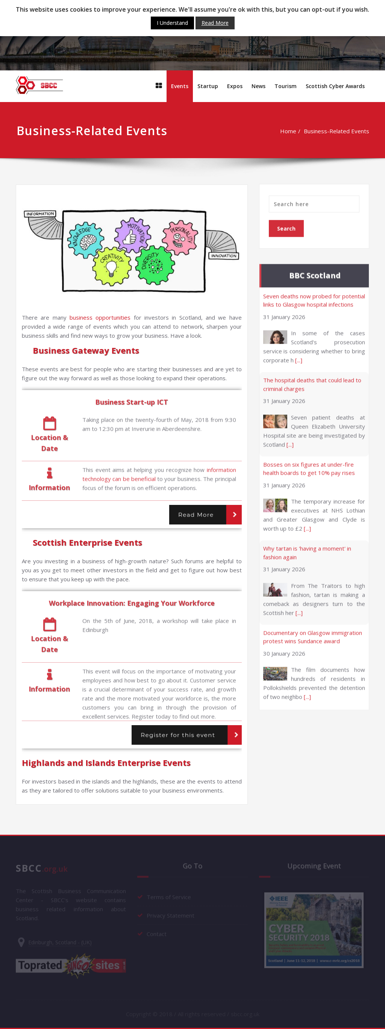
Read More (196, 514)
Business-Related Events (339, 131)
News (258, 86)
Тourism (285, 86)
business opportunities (100, 317)
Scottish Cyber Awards (335, 86)
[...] (298, 357)
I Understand (172, 22)
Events (179, 86)
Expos (235, 86)
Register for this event (178, 735)
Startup (207, 86)
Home (291, 131)
